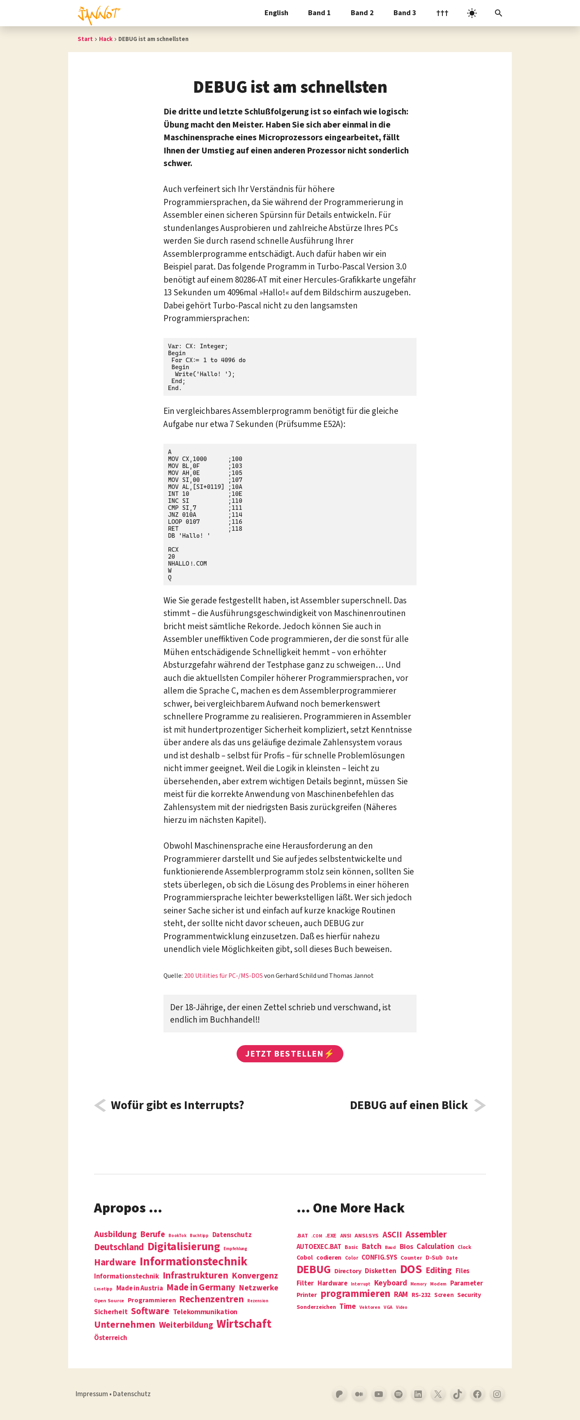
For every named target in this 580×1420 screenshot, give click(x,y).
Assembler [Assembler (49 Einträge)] (426, 1234)
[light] (472, 13)
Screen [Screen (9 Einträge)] (443, 1295)
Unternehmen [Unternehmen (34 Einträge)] (124, 1325)
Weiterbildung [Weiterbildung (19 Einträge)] (186, 1325)
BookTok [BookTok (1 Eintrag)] (177, 1235)
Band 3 (405, 13)
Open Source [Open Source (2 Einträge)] (109, 1301)
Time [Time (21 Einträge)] (347, 1306)
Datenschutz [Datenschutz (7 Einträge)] (232, 1235)
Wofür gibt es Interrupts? (177, 1105)
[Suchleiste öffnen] (499, 13)
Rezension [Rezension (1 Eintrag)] (257, 1301)
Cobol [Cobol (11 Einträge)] (305, 1258)
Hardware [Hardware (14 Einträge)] (333, 1283)
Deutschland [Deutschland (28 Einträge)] (119, 1247)
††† (442, 13)
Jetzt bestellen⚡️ (290, 1054)
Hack (106, 39)
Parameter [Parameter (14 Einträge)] (466, 1283)
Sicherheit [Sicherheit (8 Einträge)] (110, 1312)
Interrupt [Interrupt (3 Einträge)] (361, 1284)
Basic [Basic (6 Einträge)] (351, 1247)
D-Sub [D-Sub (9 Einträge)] (434, 1258)
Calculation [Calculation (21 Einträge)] (435, 1246)
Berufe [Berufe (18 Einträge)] (152, 1234)
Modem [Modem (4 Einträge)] (438, 1284)
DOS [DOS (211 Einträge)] (411, 1269)
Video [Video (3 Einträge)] (401, 1307)
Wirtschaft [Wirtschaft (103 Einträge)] (243, 1324)
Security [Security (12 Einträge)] (469, 1295)
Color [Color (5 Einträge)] (351, 1258)
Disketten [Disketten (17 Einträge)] (380, 1271)
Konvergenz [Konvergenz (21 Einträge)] (255, 1276)
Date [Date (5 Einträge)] (451, 1258)
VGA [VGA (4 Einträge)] (388, 1308)
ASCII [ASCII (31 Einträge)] (392, 1235)
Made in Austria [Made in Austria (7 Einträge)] (139, 1288)
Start (85, 39)
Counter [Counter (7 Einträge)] (411, 1258)
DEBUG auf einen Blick (409, 1105)
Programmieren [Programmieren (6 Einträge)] (152, 1300)
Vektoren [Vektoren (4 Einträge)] (369, 1308)
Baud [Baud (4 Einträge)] (390, 1248)
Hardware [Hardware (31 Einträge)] (115, 1262)
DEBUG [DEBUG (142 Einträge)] (314, 1270)
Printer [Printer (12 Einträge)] (307, 1295)
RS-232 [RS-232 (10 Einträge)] (421, 1295)
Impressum (92, 1394)
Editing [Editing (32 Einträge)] (439, 1270)
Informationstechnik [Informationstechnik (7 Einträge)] (126, 1276)
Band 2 (362, 13)
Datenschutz (132, 1394)
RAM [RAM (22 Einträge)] (401, 1295)
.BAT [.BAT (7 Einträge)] (302, 1236)
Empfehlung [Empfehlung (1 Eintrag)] (235, 1248)
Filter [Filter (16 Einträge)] (305, 1283)
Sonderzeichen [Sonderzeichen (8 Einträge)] (316, 1307)
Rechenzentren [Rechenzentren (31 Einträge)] (211, 1299)
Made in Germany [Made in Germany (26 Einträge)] (200, 1287)
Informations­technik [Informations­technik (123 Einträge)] (193, 1261)
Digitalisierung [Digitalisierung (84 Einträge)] (183, 1247)
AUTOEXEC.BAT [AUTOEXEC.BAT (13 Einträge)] (319, 1247)
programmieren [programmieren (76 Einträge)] (355, 1294)
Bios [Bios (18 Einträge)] (406, 1247)
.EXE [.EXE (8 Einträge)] (330, 1236)
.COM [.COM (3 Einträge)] (316, 1236)
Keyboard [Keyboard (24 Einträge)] (390, 1283)
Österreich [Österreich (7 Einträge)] (110, 1338)
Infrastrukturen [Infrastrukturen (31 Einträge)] (195, 1275)
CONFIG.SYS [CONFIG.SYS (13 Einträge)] (379, 1257)
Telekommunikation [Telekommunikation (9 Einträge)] (205, 1312)
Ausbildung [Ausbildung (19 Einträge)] (115, 1234)
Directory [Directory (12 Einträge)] (347, 1271)
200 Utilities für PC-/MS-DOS (223, 975)
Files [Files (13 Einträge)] (463, 1271)
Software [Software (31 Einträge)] (150, 1311)
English (276, 13)
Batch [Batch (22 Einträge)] (372, 1247)
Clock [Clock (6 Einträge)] (465, 1247)
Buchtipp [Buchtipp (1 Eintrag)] (199, 1235)
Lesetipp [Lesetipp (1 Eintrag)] (103, 1289)
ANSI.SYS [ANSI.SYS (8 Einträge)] (366, 1236)
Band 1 (319, 13)
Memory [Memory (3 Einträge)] (418, 1284)
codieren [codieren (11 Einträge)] (328, 1258)
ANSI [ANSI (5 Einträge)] (345, 1236)
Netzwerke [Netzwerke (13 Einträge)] (258, 1288)
